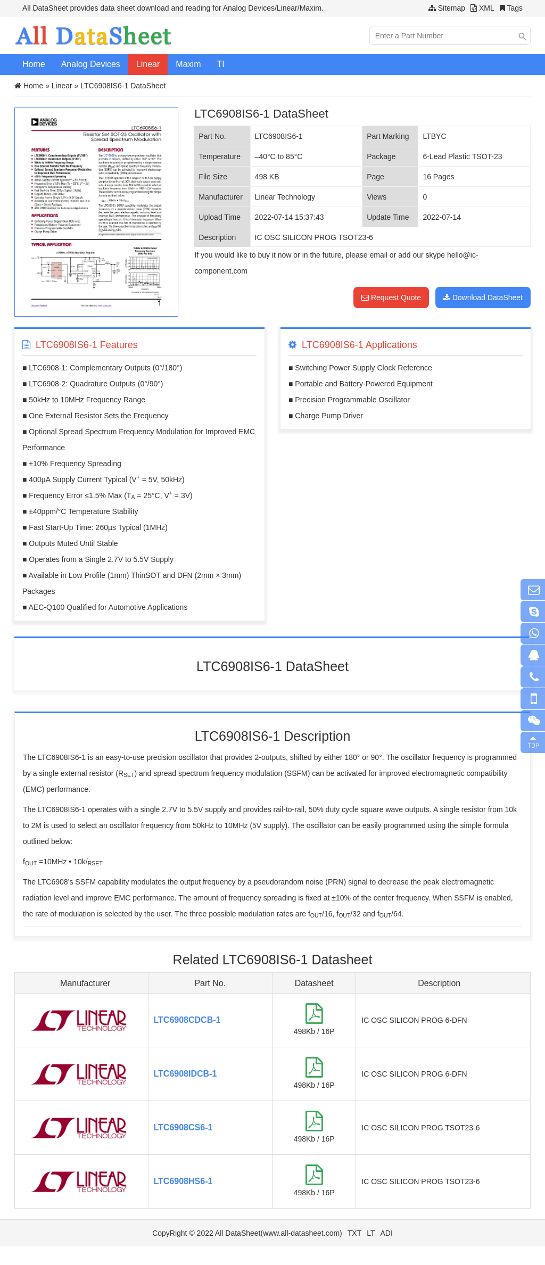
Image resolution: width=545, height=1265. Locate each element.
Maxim (188, 64)
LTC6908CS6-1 (183, 1127)
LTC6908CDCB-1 (187, 1019)
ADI (387, 1233)
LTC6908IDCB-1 (185, 1073)
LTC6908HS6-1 (183, 1181)
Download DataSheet (483, 297)
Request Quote (391, 297)
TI (220, 64)
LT (371, 1233)
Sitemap (451, 8)
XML (486, 8)
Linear (148, 64)
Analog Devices (90, 64)
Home (33, 64)
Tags (515, 8)
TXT (354, 1233)
